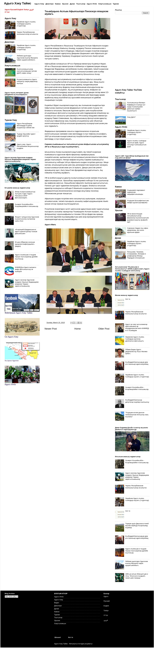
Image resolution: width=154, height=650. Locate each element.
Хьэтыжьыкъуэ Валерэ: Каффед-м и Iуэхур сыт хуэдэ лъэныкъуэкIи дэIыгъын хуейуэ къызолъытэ (136, 107)
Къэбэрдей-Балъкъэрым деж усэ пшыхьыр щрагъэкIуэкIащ (136, 363)
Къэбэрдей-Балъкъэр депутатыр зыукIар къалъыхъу (137, 401)
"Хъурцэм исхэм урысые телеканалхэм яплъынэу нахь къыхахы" (137, 414)
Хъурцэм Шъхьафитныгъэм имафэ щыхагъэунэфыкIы (138, 201)
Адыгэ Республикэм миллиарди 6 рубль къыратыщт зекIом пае (26, 126)
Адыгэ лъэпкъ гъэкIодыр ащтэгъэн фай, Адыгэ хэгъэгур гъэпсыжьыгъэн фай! (136, 144)
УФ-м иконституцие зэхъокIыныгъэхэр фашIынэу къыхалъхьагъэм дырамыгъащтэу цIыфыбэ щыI (138, 218)
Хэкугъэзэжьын (60, 623)
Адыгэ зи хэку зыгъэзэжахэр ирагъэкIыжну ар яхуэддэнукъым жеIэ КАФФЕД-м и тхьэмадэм (137, 327)
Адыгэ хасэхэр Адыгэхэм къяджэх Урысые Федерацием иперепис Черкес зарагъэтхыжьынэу (27, 283)
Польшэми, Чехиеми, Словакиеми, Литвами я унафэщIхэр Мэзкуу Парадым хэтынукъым (136, 255)
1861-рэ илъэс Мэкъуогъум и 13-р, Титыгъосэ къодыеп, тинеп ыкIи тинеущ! (136, 576)
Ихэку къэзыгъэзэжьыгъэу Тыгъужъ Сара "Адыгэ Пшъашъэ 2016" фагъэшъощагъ (25, 195)
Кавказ (56, 612)
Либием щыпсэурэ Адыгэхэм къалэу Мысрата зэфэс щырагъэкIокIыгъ (27, 58)
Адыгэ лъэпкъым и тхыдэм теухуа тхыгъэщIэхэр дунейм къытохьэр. (26, 257)
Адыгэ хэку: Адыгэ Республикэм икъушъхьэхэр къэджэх (28, 146)
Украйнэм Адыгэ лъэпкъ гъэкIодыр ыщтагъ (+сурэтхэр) (26, 24)
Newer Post (51, 328)
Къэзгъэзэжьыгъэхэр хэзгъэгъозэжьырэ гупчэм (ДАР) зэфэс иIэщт (27, 71)
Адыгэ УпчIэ (58, 597)
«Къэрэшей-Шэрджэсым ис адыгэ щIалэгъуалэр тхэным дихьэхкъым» (26, 231)
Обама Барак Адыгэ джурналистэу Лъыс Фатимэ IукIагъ (136, 351)
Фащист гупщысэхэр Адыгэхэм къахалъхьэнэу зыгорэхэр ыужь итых (27, 219)
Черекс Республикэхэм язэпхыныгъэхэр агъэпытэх (27, 33)
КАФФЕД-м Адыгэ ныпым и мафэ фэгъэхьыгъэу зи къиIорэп (25, 269)
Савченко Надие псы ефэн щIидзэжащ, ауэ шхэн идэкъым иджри (137, 230)
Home (77, 328)
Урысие (57, 620)
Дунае (56, 609)
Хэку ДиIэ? (131, 117)
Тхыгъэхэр (58, 617)
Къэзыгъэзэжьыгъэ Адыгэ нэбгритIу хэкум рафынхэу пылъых (27, 81)
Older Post (103, 328)
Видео (56, 603)
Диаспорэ (58, 606)
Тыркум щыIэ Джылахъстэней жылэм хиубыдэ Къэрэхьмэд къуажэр (137, 525)
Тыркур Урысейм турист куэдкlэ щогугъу (26, 135)
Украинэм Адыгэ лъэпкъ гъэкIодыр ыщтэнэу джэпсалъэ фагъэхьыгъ (134, 339)
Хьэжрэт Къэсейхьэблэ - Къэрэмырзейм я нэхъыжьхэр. (27, 205)
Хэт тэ (127, 299)
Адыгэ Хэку (58, 600)
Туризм (57, 615)
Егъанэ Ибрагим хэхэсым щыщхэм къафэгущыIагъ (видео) (25, 244)
